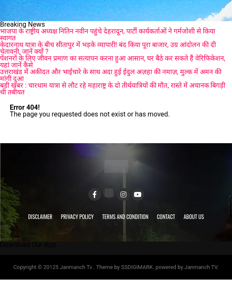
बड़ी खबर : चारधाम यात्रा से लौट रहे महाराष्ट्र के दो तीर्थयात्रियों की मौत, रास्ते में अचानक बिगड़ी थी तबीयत (113, 88)
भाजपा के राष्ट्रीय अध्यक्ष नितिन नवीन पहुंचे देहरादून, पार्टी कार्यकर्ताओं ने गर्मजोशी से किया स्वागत (107, 34)
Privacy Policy (77, 217)
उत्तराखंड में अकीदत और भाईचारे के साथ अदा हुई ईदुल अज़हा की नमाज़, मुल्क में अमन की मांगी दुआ (110, 75)
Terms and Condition (125, 217)
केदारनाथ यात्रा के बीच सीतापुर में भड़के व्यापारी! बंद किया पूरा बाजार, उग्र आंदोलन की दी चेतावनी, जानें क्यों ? (108, 48)
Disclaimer (40, 217)
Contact (166, 217)
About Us (193, 217)
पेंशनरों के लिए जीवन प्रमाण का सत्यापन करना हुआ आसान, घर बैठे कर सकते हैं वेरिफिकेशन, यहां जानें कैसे (112, 61)
